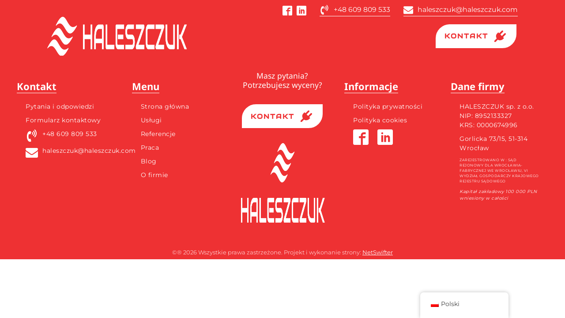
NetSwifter (377, 252)
